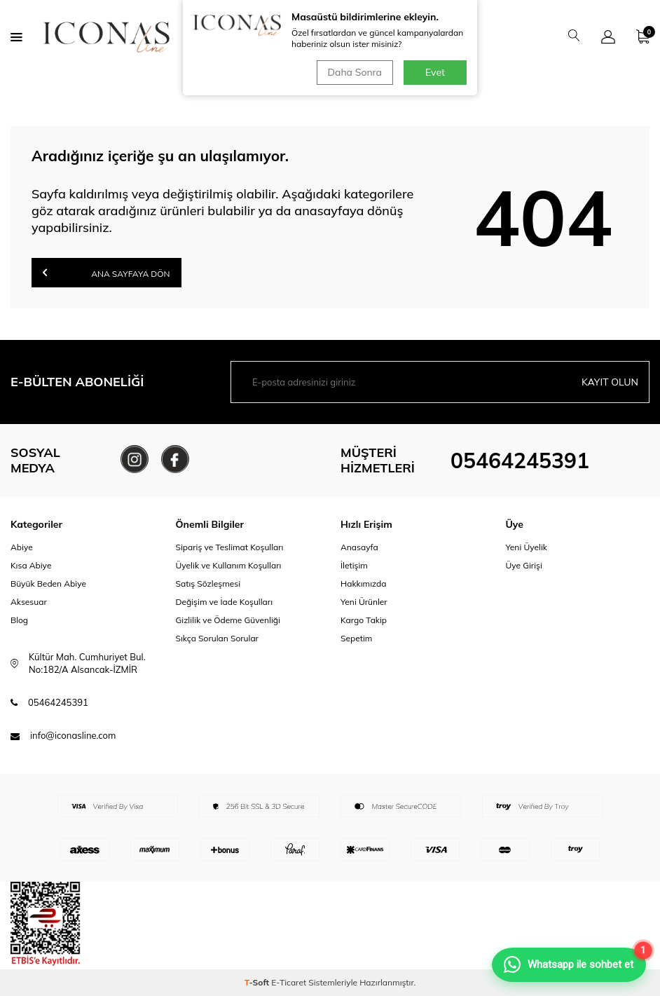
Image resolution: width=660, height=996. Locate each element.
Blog (19, 620)
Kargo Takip (364, 620)
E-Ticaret (288, 982)
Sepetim (356, 638)
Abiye (22, 547)
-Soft (258, 982)
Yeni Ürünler (364, 601)
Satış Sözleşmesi (208, 583)
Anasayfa (359, 547)
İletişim (354, 565)
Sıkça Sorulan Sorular (217, 638)
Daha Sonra (355, 72)
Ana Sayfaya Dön (106, 272)
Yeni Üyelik (527, 547)
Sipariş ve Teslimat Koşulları (230, 547)
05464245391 (520, 460)
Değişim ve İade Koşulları (224, 601)
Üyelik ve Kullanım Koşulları (229, 565)
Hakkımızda (364, 583)
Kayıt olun (610, 382)
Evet (435, 72)
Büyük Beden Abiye (48, 583)
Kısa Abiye (31, 565)
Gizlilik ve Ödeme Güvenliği (228, 620)
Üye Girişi (524, 565)
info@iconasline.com (73, 735)
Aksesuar (29, 601)
